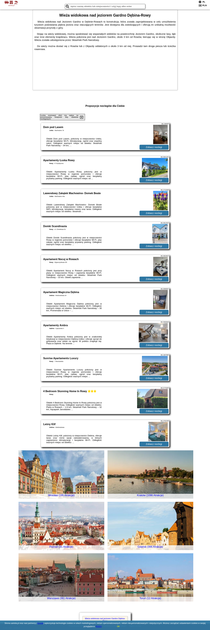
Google (40, 623)
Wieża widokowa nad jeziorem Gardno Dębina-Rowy (105, 619)
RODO (99, 626)
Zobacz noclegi (154, 147)
